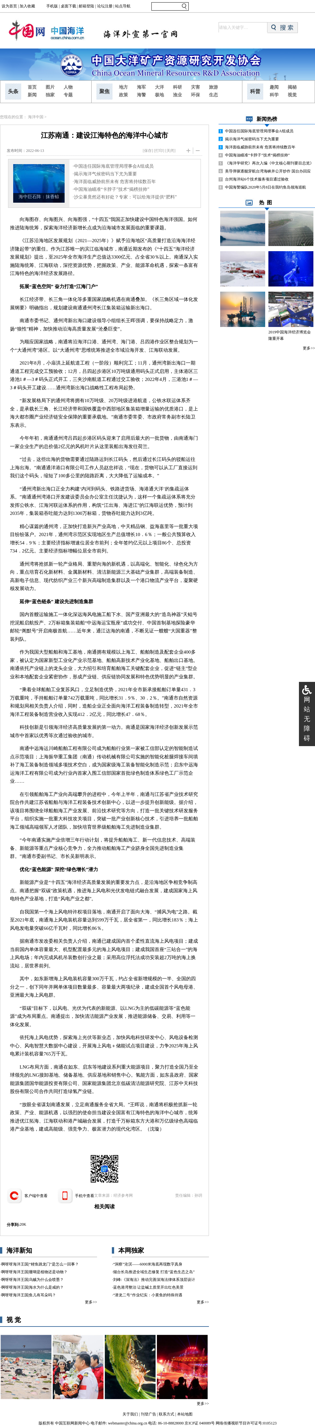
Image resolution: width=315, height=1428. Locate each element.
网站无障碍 (307, 719)
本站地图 (185, 1414)
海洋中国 (35, 117)
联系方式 (166, 1414)
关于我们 (130, 1414)
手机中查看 (84, 1196)
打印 (159, 150)
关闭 (170, 150)
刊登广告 (148, 1414)
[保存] (148, 150)
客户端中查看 (36, 1196)
